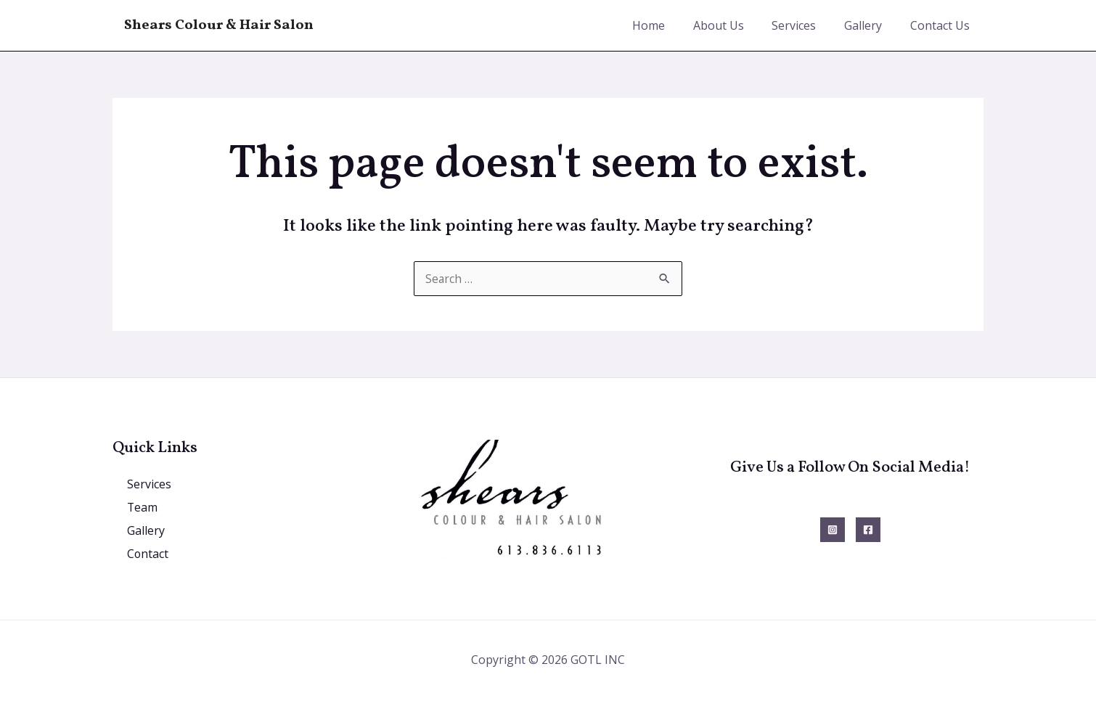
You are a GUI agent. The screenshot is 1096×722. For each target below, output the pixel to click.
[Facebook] (868, 529)
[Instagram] (832, 529)
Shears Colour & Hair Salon (219, 25)
